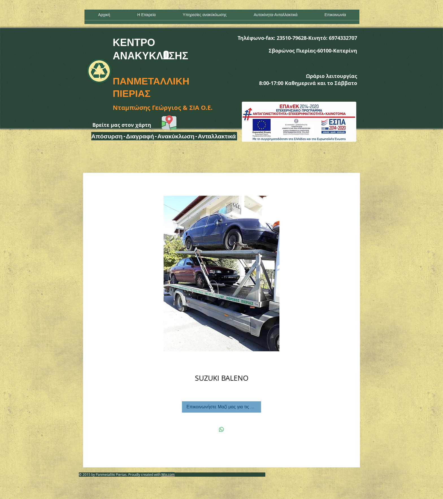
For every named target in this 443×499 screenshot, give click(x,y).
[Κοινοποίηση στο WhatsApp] (221, 429)
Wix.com (168, 474)
